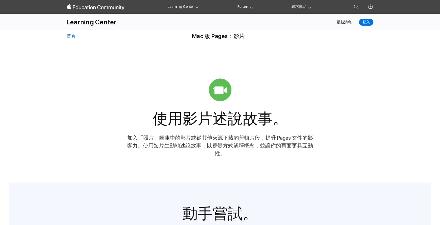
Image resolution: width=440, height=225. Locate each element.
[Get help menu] (309, 7)
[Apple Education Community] (95, 7)
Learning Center (181, 6)
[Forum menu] (251, 7)
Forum (242, 6)
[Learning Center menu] (197, 7)
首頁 (71, 36)
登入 (366, 22)
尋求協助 (298, 6)
